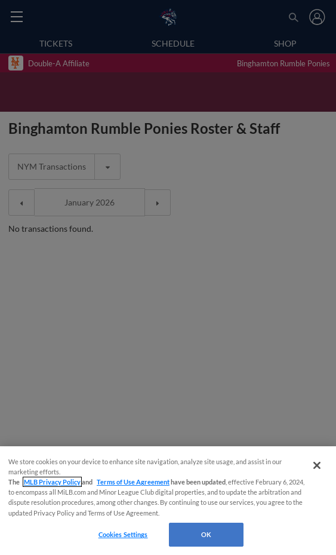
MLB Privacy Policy (52, 482)
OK (206, 534)
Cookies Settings (123, 534)
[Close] (317, 465)
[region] (168, 500)
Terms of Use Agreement (133, 482)
